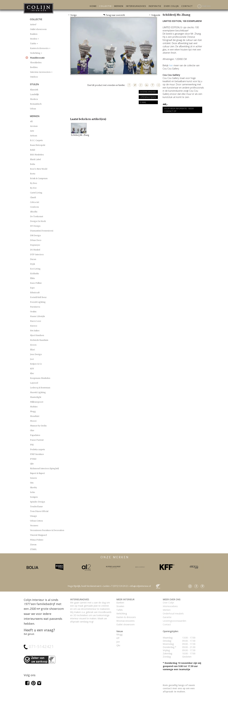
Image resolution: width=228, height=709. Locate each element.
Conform (34, 207)
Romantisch (35, 104)
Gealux (33, 311)
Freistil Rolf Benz (38, 297)
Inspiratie (155, 6)
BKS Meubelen (37, 154)
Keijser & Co (36, 364)
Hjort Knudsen (37, 335)
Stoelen (34, 39)
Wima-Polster (36, 540)
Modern (34, 99)
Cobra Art (34, 202)
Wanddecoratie (37, 57)
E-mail (143, 102)
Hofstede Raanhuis (39, 340)
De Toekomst (36, 216)
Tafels (33, 43)
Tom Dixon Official (39, 511)
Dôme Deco (35, 240)
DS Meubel (35, 250)
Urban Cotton (36, 521)
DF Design (35, 226)
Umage (33, 516)
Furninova (35, 307)
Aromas (34, 126)
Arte (32, 131)
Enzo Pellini (35, 283)
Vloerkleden (35, 62)
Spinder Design (37, 502)
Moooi (33, 421)
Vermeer (34, 525)
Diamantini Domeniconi (41, 231)
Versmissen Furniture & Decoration (47, 530)
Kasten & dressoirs (39, 48)
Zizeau (33, 544)
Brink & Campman (39, 178)
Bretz (32, 173)
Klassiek (34, 89)
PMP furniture (37, 454)
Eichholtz (34, 273)
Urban (33, 108)
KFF (32, 368)
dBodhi (33, 211)
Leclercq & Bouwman (40, 387)
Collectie (105, 6)
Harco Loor (35, 321)
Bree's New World (38, 169)
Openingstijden (148, 97)
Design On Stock (38, 221)
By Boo (33, 183)
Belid (32, 150)
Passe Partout (37, 440)
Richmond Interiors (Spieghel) (44, 468)
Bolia (32, 164)
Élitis (32, 278)
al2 (31, 121)
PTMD (33, 459)
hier (171, 65)
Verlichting (35, 53)
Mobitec (34, 406)
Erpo (32, 288)
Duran (33, 259)
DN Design (35, 235)
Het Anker (35, 330)
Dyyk (32, 264)
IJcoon (33, 345)
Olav (32, 430)
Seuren (33, 478)
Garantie (167, 617)
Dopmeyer (35, 245)
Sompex (34, 497)
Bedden (34, 67)
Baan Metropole (37, 145)
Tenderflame (36, 506)
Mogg (33, 411)
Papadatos (35, 435)
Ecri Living (35, 269)
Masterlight (35, 397)
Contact (187, 6)
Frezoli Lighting (38, 302)
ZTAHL (33, 549)
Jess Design (36, 354)
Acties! (33, 24)
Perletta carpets (37, 449)
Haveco (33, 326)
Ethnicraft (35, 292)
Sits (32, 483)
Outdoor (34, 77)
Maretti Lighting (38, 392)
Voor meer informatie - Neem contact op (179, 110)
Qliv (32, 464)
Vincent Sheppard (38, 535)
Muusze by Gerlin (38, 425)
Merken (118, 6)
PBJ (32, 445)
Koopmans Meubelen (40, 378)
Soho (32, 492)
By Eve (33, 188)
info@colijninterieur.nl (140, 586)
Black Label (35, 159)
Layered (34, 383)
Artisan (33, 135)
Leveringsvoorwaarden (174, 620)
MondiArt (34, 416)
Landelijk (34, 94)
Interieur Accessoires (40, 72)
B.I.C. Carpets (36, 140)
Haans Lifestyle (37, 316)
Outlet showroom (38, 29)
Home (93, 6)
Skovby (33, 487)
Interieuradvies (136, 6)
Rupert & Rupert (37, 473)
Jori (32, 359)
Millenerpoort (36, 402)
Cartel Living (36, 192)
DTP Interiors (37, 254)
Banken (33, 34)
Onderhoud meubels (173, 613)
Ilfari (32, 349)
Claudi (33, 197)
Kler (32, 373)
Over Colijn (171, 6)
